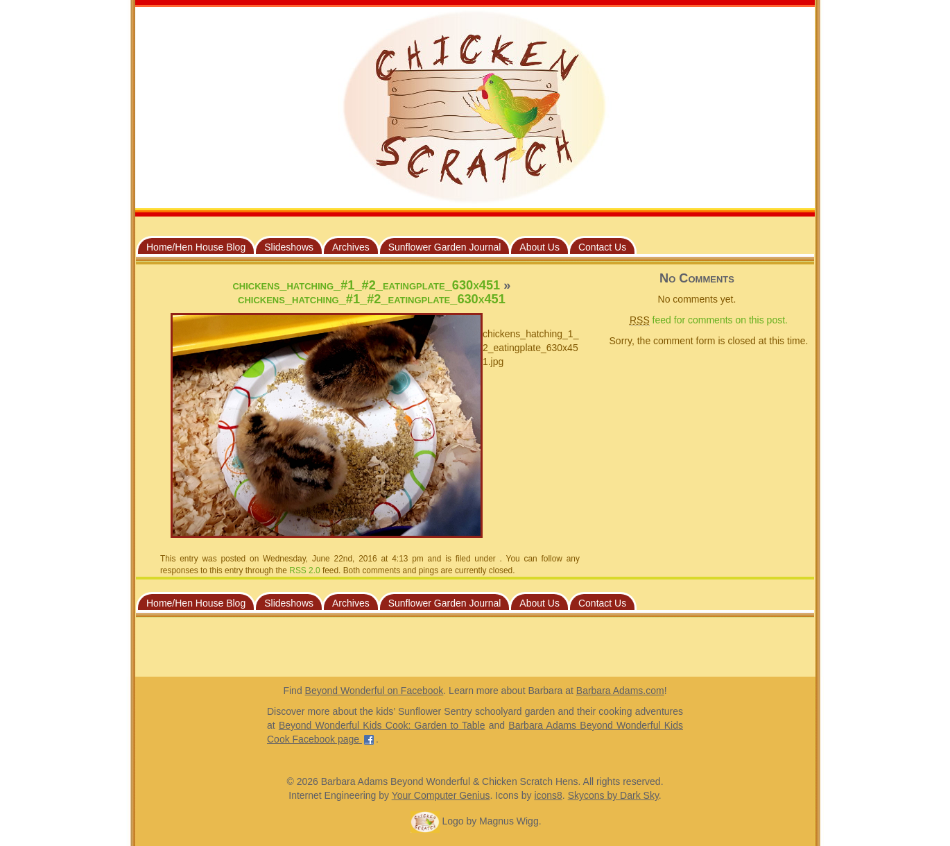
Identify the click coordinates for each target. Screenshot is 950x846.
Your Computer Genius (441, 795)
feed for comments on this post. (709, 320)
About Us (539, 247)
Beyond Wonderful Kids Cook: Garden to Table (382, 725)
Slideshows (288, 247)
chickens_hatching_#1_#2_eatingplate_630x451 (366, 285)
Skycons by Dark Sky (613, 795)
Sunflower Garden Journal (444, 247)
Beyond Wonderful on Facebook (374, 690)
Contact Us (602, 247)
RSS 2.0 (304, 570)
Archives (351, 247)
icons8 (548, 795)
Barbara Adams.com (620, 690)
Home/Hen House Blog (195, 247)
